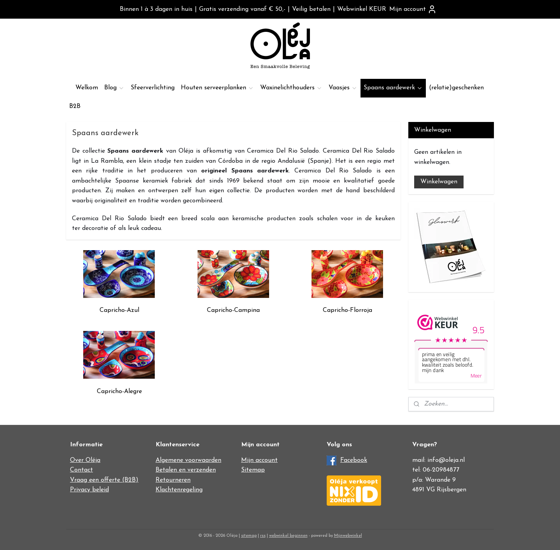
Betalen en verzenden (186, 470)
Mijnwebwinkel (348, 536)
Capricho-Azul (119, 310)
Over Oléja (85, 460)
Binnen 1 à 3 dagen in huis (156, 9)
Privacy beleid (89, 490)
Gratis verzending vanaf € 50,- (242, 9)
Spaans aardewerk (393, 88)
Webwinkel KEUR (361, 9)
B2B (74, 106)
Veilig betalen (311, 9)
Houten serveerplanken (217, 88)
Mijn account (413, 9)
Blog (114, 88)
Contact (81, 470)
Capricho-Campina (233, 310)
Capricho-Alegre (119, 391)
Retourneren (173, 480)
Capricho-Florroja (347, 310)
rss (263, 536)
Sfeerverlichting (153, 88)
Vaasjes (343, 88)
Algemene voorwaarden (188, 460)
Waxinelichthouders (291, 88)
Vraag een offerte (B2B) (104, 480)
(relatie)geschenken (456, 88)
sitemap (249, 536)
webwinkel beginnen (288, 536)
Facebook (353, 460)
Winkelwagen (438, 182)
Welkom (86, 88)
